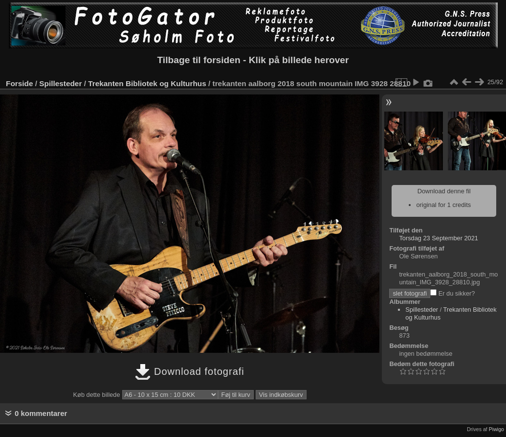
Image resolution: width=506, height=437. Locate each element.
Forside (19, 83)
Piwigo (496, 429)
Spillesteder (60, 83)
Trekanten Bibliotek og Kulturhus (147, 83)
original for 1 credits (443, 204)
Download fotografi (189, 371)
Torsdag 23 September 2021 (438, 238)
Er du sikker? (452, 293)
